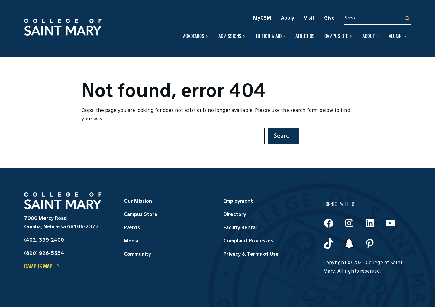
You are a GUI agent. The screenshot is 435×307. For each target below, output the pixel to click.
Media (131, 241)
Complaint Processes (248, 241)
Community (137, 254)
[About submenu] (377, 36)
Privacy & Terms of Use (251, 254)
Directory (235, 214)
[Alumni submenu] (405, 36)
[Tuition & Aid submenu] (284, 36)
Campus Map (38, 266)
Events (132, 228)
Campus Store (140, 214)
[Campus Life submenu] (351, 36)
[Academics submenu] (206, 36)
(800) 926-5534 (44, 253)
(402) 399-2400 (44, 240)
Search (283, 136)
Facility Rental (240, 228)
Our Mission (138, 201)
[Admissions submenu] (244, 36)
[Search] (407, 18)
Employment (238, 201)
